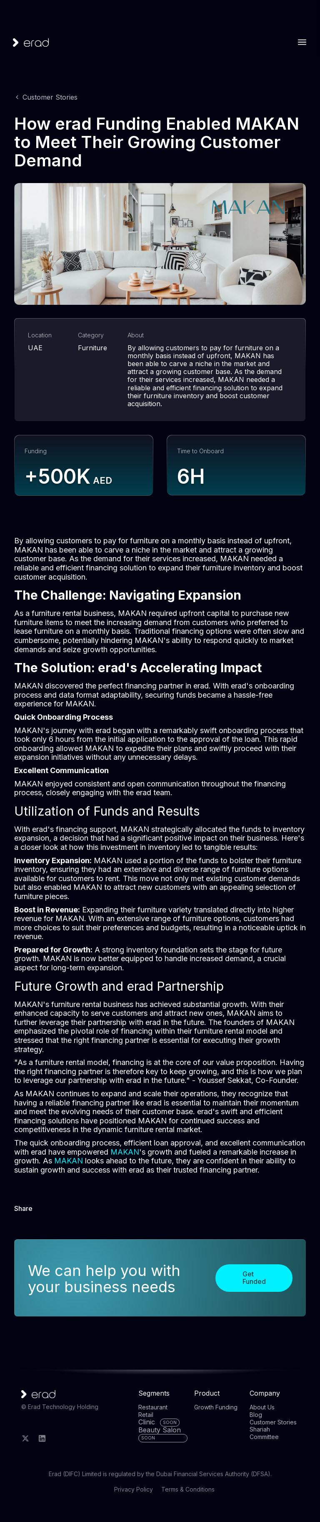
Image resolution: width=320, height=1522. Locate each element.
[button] (302, 42)
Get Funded (254, 1278)
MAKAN (124, 1152)
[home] (31, 42)
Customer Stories (50, 97)
